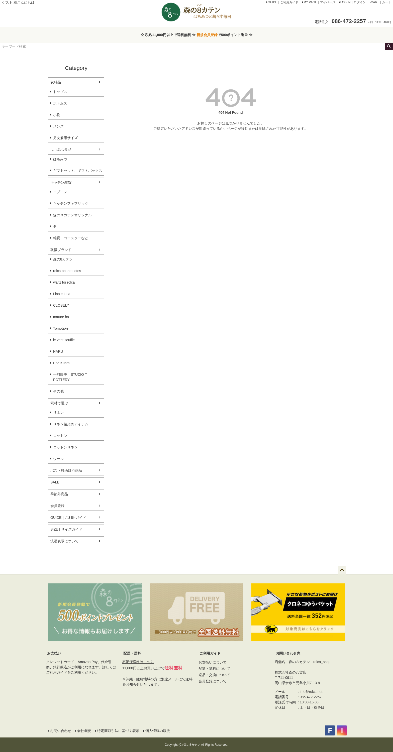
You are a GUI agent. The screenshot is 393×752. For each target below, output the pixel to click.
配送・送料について (214, 669)
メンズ (58, 126)
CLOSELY (61, 305)
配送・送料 (132, 653)
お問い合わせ (60, 731)
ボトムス (60, 103)
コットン (60, 436)
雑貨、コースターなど (70, 238)
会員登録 (57, 506)
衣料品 (55, 82)
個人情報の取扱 (157, 731)
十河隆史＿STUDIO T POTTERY (70, 377)
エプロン (60, 192)
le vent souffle (64, 340)
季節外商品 (59, 494)
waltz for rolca (64, 282)
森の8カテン (63, 259)
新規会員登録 (207, 35)
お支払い (54, 653)
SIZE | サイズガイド (66, 529)
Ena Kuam (61, 363)
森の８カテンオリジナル (72, 215)
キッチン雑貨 (60, 182)
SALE (54, 482)
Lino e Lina (61, 294)
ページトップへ (342, 570)
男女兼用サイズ (65, 138)
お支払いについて (213, 662)
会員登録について (213, 681)
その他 (58, 391)
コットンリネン (65, 447)
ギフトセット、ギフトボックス (77, 171)
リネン (58, 413)
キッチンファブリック (70, 203)
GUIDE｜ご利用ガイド (68, 518)
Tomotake (60, 328)
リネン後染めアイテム (70, 424)
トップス (60, 92)
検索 (389, 46)
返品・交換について (214, 675)
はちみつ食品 (60, 150)
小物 (56, 115)
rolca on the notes (67, 271)
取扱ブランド (60, 250)
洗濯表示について (64, 541)
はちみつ (60, 159)
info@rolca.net (311, 692)
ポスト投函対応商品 (66, 470)
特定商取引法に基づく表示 (118, 731)
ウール (58, 459)
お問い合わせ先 (288, 653)
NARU (58, 351)
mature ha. (61, 317)
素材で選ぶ (59, 403)
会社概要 (84, 731)
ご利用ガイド (56, 672)
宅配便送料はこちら (138, 662)
